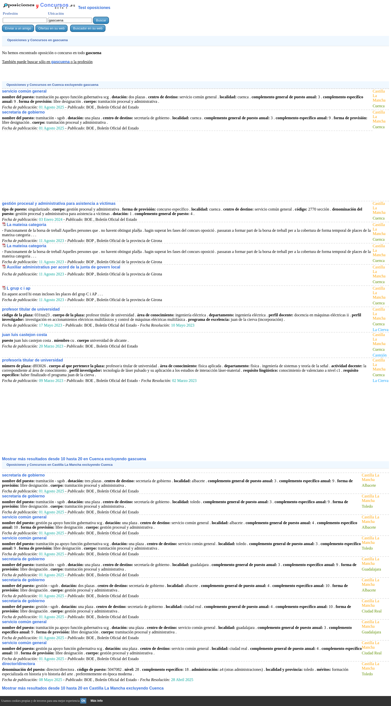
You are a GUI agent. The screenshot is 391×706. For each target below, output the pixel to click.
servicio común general (24, 91)
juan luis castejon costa (24, 335)
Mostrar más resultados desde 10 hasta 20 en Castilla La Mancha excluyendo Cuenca (83, 688)
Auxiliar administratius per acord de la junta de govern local (63, 267)
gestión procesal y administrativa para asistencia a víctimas (58, 203)
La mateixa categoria (26, 225)
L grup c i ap (18, 288)
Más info (97, 701)
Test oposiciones (94, 7)
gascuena (60, 62)
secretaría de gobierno (23, 112)
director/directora (18, 664)
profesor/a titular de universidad (32, 360)
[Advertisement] (93, 75)
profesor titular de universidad (31, 309)
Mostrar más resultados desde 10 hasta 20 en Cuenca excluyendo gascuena (74, 459)
